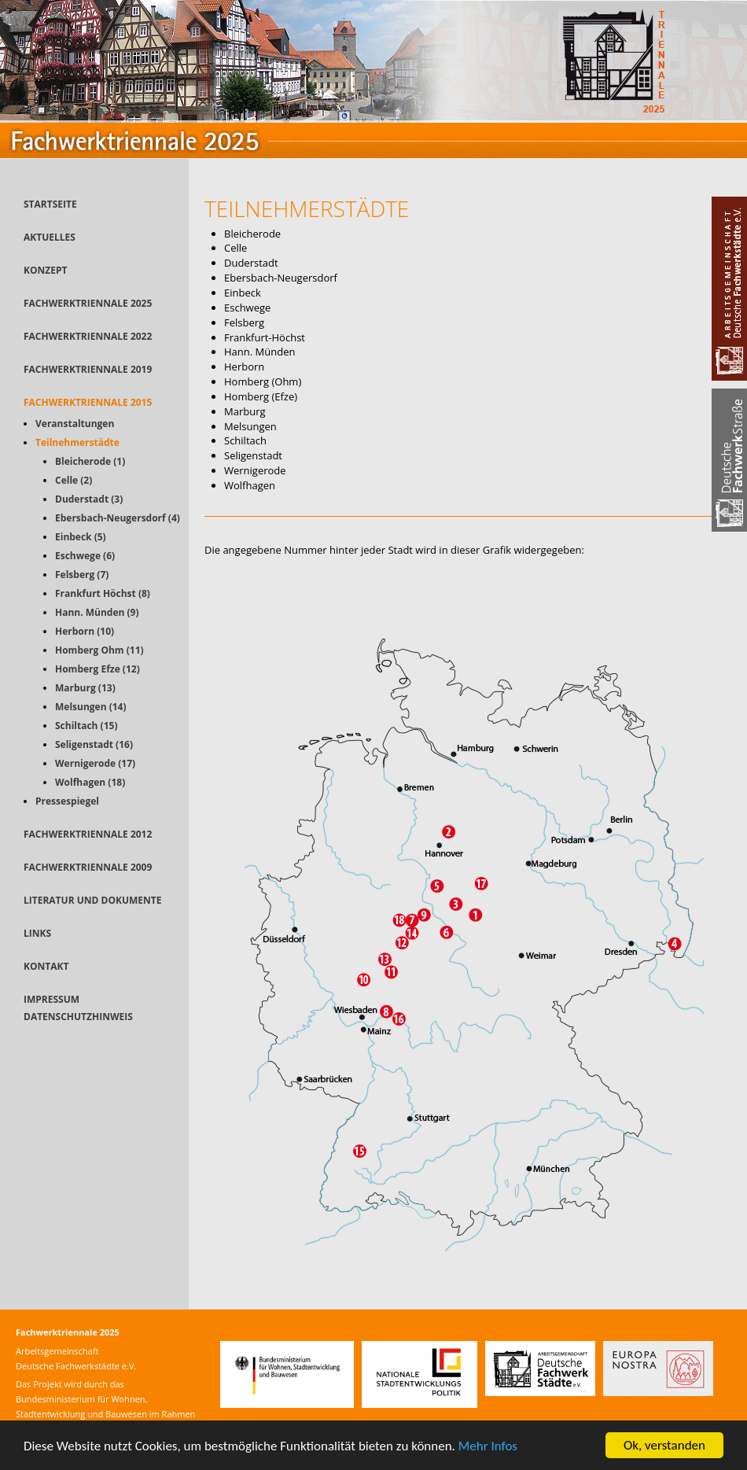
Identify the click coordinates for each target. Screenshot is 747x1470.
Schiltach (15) (86, 725)
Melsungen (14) (91, 706)
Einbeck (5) (80, 536)
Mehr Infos (487, 1446)
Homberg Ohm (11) (99, 650)
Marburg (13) (85, 687)
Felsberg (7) (82, 574)
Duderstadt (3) (89, 499)
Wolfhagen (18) (90, 782)
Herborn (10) (84, 631)
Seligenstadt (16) (94, 744)
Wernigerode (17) (95, 763)
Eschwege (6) (85, 555)
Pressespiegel (67, 801)
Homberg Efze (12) (97, 669)
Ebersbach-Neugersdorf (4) (117, 518)
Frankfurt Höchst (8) (102, 593)
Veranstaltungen (74, 423)
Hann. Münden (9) (97, 612)
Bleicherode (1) (90, 461)
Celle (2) (73, 480)
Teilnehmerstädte (77, 442)
